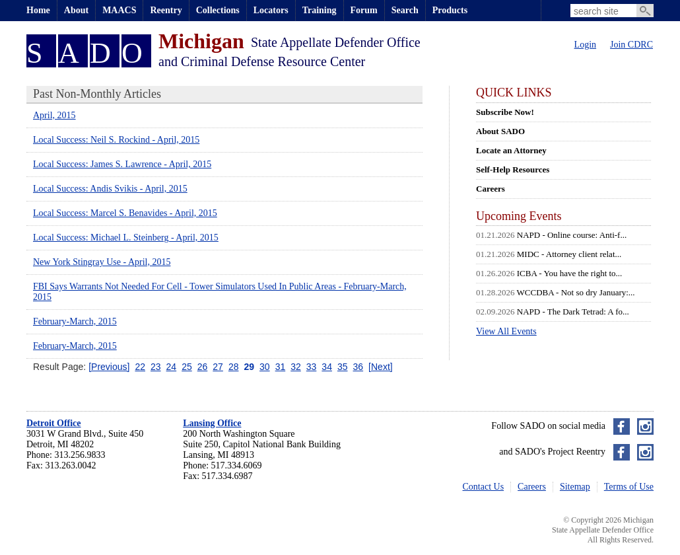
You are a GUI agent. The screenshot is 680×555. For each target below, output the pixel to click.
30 (264, 366)
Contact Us (483, 487)
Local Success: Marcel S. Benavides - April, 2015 (125, 213)
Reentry (166, 10)
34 (327, 366)
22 (140, 366)
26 (202, 366)
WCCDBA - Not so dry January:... (576, 292)
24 (171, 366)
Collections (218, 10)
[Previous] (108, 366)
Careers (532, 487)
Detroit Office (53, 423)
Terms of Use (629, 487)
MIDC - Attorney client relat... (569, 254)
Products (449, 10)
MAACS (119, 10)
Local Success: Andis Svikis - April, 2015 (110, 189)
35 (342, 366)
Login (585, 45)
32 (295, 366)
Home (38, 10)
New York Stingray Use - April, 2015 (101, 262)
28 (233, 366)
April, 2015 (54, 115)
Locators (271, 10)
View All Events (506, 331)
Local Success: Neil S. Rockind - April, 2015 (116, 140)
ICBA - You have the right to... (570, 273)
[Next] (380, 366)
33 (311, 366)
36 (358, 366)
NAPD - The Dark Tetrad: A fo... (573, 311)
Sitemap (575, 487)
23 (156, 366)
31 (280, 366)
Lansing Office (212, 423)
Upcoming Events (518, 216)
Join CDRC (631, 45)
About (76, 10)
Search (405, 10)
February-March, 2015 (75, 321)
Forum (364, 10)
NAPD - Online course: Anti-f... (572, 235)
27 (218, 366)
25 (187, 366)
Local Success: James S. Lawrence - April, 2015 (122, 164)
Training (319, 10)
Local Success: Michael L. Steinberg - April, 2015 (126, 237)
